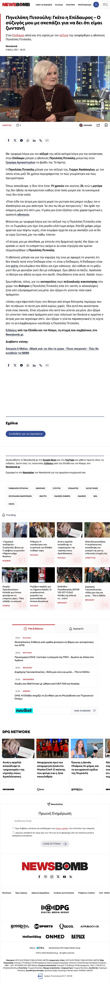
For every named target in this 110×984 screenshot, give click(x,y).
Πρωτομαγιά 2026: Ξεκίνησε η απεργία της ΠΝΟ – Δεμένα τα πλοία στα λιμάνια (54, 659)
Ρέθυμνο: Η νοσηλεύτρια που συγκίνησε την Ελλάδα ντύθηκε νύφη (41, 546)
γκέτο (14, 266)
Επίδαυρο (18, 35)
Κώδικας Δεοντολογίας (64, 893)
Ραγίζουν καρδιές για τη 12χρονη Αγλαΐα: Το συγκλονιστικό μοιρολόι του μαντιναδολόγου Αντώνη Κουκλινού (41, 594)
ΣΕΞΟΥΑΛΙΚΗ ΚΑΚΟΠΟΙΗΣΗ (20, 496)
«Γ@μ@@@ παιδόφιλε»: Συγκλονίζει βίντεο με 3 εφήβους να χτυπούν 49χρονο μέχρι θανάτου (13, 549)
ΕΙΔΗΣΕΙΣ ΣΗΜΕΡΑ (62, 496)
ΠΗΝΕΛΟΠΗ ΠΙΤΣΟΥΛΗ (18, 488)
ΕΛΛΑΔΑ (59, 5)
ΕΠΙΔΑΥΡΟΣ (73, 488)
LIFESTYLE (6, 125)
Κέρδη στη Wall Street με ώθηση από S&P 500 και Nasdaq (47, 683)
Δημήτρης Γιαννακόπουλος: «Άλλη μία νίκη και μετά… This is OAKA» (95, 591)
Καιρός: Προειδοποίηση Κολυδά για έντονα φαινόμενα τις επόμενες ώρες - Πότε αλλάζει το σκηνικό (13, 594)
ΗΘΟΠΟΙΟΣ (40, 488)
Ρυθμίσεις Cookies (86, 893)
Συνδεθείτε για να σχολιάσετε (25, 433)
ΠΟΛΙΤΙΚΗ (70, 5)
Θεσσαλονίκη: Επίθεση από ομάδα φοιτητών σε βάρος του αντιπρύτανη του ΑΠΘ (54, 644)
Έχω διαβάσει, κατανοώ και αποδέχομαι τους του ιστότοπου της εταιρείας (55, 828)
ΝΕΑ (95, 496)
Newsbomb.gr (14, 334)
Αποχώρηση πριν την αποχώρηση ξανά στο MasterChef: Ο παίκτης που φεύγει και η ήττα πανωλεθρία (51, 769)
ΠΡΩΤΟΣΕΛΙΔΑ (84, 5)
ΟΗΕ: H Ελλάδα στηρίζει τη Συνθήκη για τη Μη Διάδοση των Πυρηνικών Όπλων (54, 697)
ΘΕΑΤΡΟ (43, 496)
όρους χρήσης (62, 828)
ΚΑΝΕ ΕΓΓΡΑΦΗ (55, 844)
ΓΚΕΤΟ (11, 504)
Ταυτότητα (6, 893)
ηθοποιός (23, 214)
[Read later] (106, 125)
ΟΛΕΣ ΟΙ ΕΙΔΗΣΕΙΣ (44, 5)
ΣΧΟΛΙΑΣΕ (85, 125)
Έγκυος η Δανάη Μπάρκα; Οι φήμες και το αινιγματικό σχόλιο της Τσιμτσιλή (85, 768)
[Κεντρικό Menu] (105, 4)
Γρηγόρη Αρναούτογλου (20, 162)
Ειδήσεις (11, 330)
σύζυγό (63, 35)
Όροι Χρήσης (21, 893)
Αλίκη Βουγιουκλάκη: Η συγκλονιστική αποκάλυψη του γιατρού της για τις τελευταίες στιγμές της (96, 547)
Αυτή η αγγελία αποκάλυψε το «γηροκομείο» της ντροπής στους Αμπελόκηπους (66, 547)
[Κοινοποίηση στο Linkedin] (34, 140)
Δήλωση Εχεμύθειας (40, 893)
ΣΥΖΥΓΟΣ (57, 488)
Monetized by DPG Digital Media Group (64, 948)
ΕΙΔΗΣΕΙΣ (82, 496)
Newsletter (28, 472)
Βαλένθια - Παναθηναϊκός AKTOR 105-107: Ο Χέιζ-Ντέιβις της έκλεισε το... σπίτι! (68, 592)
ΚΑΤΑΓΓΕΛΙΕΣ (92, 488)
